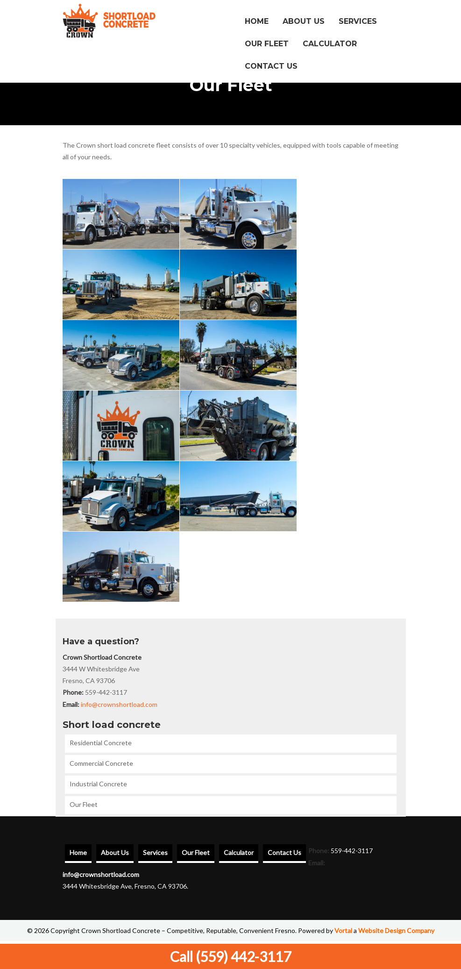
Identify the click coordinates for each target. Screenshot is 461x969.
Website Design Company (396, 930)
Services (358, 21)
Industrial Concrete (98, 784)
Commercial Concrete (101, 763)
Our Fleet (267, 43)
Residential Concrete (101, 743)
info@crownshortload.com (119, 704)
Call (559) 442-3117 (230, 956)
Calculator (330, 43)
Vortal (343, 930)
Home (257, 21)
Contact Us (271, 66)
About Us (304, 21)
